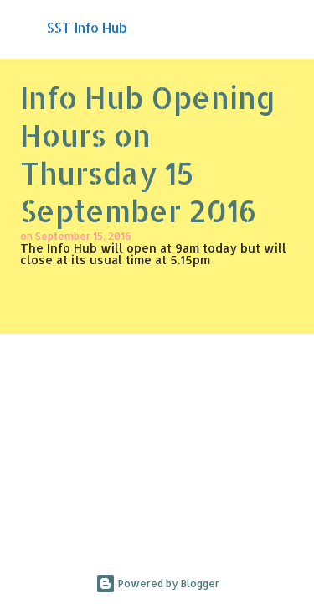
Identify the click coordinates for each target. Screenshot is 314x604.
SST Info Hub (87, 27)
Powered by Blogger (157, 583)
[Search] (291, 27)
